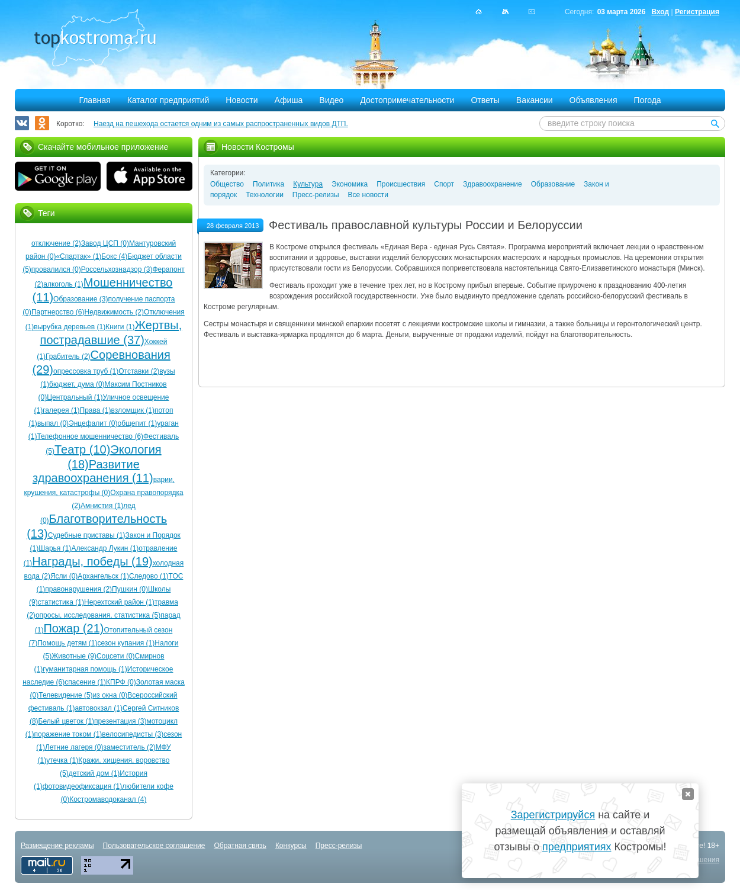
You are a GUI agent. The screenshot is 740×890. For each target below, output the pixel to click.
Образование (553, 184)
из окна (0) (110, 695)
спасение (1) (85, 682)
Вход (660, 12)
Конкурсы (291, 845)
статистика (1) (61, 602)
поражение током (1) (68, 734)
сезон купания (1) (126, 643)
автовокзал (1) (99, 708)
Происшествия (401, 184)
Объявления (593, 100)
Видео (331, 100)
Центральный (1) (74, 397)
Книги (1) (119, 327)
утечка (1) (62, 760)
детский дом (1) (94, 773)
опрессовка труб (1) (85, 371)
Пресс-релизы (315, 195)
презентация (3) (120, 721)
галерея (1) (61, 410)
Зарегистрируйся (553, 815)
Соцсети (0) (115, 656)
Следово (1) (149, 576)
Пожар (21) (73, 628)
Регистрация (697, 12)
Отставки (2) (138, 371)
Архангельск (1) (103, 576)
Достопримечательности (407, 100)
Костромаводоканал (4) (107, 799)
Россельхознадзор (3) (117, 269)
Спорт (444, 184)
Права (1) (95, 410)
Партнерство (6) (58, 312)
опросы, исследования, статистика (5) (98, 615)
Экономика (350, 184)
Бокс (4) (114, 256)
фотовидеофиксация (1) (82, 786)
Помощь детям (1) (67, 643)
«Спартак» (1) (78, 256)
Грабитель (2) (68, 356)
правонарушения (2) (78, 589)
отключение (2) (56, 243)
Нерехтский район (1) (119, 602)
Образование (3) (80, 299)
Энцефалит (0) (93, 423)
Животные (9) (74, 656)
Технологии (265, 195)
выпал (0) (53, 423)
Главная (94, 100)
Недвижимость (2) (114, 312)
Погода (647, 100)
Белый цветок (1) (66, 721)
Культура (308, 184)
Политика (268, 184)
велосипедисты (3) (132, 734)
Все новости (368, 195)
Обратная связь (240, 845)
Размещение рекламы (57, 845)
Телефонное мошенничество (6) (90, 436)
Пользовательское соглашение (154, 845)
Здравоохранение (492, 184)
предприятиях (576, 847)
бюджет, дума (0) (77, 384)
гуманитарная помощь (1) (85, 669)
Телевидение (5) (65, 695)
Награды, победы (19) (92, 561)
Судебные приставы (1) (87, 535)
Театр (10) (82, 449)
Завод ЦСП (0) (105, 243)
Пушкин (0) (130, 589)
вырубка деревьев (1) (69, 327)
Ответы (485, 100)
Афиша (289, 100)
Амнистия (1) (102, 506)
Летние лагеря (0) (74, 747)
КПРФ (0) (121, 682)
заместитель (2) (129, 747)
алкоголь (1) (63, 284)
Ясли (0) (64, 576)
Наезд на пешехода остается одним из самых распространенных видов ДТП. (221, 124)
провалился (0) (56, 269)
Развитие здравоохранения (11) (93, 471)
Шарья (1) (54, 548)
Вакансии (534, 100)
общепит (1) (137, 423)
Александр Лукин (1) (105, 548)
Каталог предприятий (168, 100)
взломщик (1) (133, 410)
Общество (227, 184)
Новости (242, 100)
